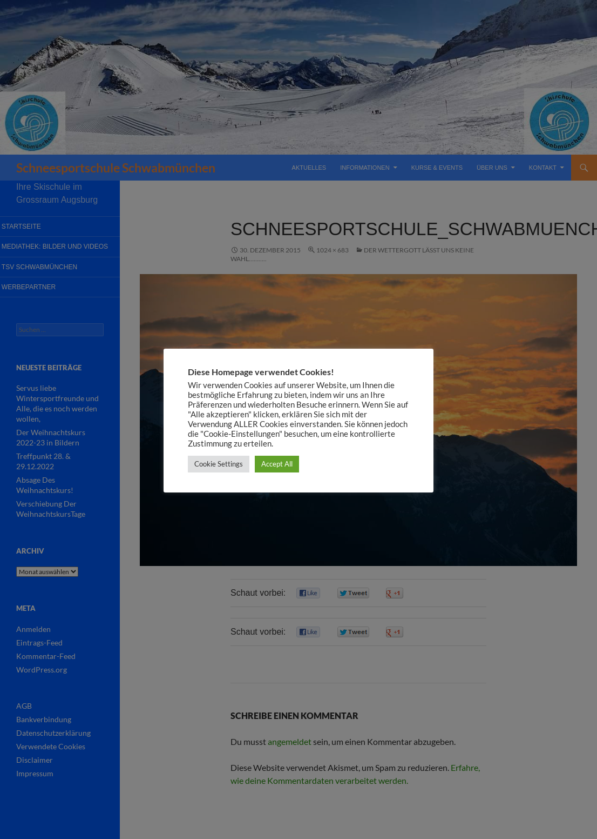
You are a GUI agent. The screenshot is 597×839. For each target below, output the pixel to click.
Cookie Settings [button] (218, 464)
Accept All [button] (277, 464)
